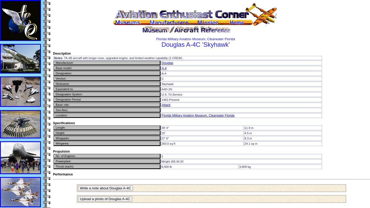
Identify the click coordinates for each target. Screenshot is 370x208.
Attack (166, 105)
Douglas (167, 63)
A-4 (164, 68)
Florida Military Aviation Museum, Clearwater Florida (198, 115)
